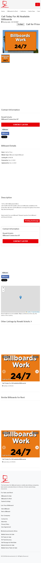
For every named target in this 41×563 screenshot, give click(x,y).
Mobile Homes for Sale (7, 534)
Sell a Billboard (5, 508)
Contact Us (4, 519)
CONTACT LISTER (20, 125)
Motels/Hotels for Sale (7, 545)
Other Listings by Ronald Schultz (16, 321)
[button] (20, 41)
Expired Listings (5, 501)
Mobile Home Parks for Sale (9, 548)
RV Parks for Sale (6, 537)
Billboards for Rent (6, 498)
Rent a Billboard (5, 511)
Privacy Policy (5, 524)
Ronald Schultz (6, 117)
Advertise (4, 521)
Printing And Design (32, 221)
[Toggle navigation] (37, 4)
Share (5, 129)
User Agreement (6, 527)
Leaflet (28, 312)
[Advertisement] (20, 84)
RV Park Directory (6, 540)
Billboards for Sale (6, 496)
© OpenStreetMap (35, 312)
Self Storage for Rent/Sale (8, 542)
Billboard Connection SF (10, 119)
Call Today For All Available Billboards (14, 383)
